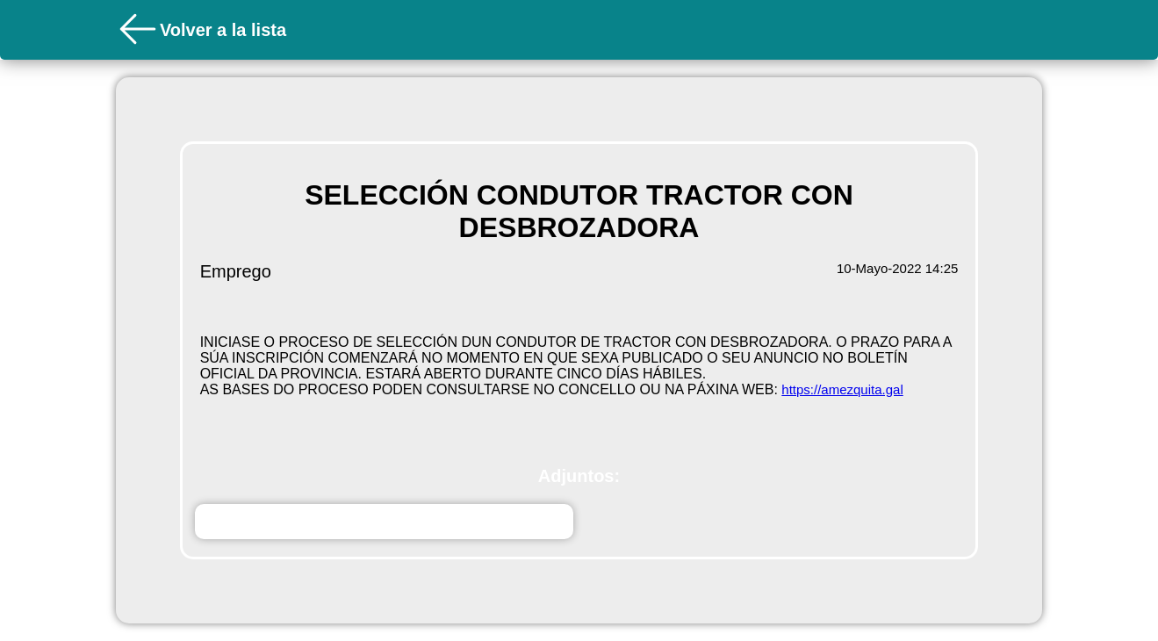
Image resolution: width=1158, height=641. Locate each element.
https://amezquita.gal (842, 389)
